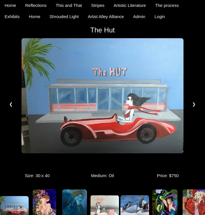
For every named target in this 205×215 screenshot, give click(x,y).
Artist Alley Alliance (106, 16)
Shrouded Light (64, 16)
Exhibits (12, 16)
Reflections (35, 5)
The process (167, 5)
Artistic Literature (130, 5)
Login (160, 16)
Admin (139, 16)
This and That (69, 5)
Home (10, 5)
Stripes (98, 5)
